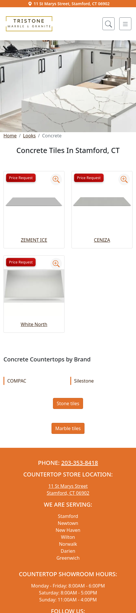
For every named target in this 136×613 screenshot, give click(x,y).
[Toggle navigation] (125, 23)
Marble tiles (68, 428)
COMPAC (35, 381)
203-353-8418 (79, 463)
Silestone (102, 381)
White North (34, 324)
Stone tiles (68, 403)
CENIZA (102, 240)
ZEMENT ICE (34, 240)
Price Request (21, 177)
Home (10, 135)
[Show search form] (108, 23)
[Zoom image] (56, 179)
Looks (29, 135)
